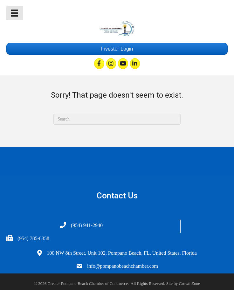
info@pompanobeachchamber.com (122, 266)
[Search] (117, 119)
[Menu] (14, 13)
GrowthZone (189, 283)
